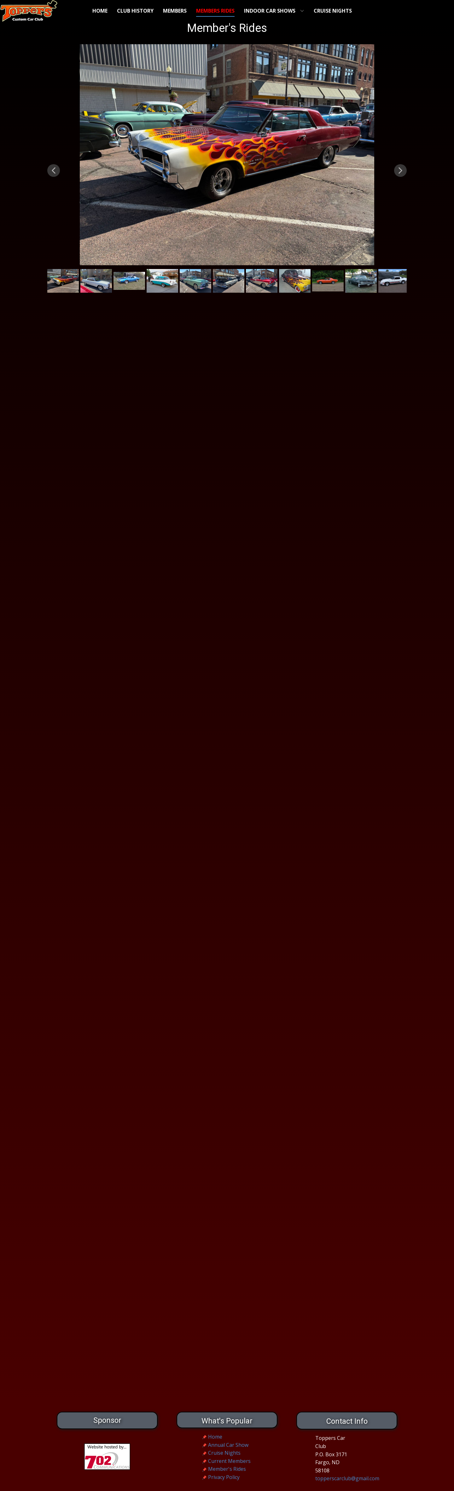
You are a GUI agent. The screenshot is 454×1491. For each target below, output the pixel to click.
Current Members (229, 1461)
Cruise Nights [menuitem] (333, 10)
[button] (53, 170)
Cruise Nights (224, 1452)
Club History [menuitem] (135, 10)
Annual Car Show (228, 1444)
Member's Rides (227, 1468)
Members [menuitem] (175, 10)
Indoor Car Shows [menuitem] (269, 10)
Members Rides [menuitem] (215, 10)
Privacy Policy (224, 1477)
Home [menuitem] (100, 10)
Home (215, 1436)
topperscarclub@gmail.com (347, 1478)
